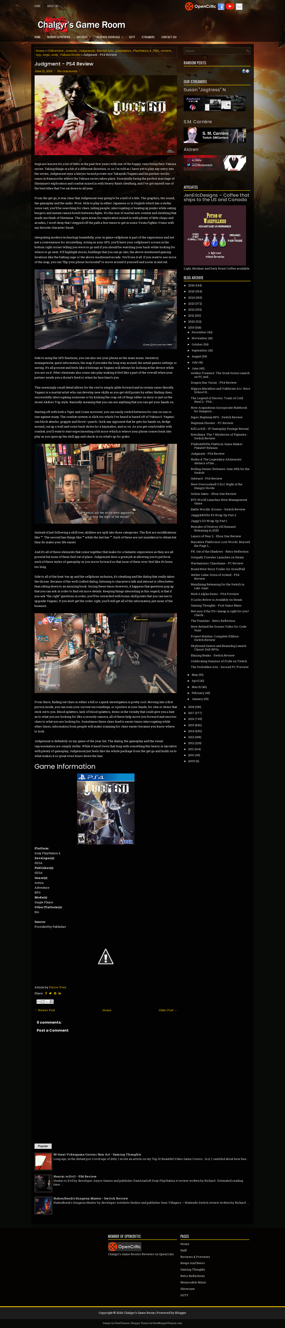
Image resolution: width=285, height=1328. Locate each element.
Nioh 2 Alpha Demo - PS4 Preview (215, 594)
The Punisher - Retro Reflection (213, 621)
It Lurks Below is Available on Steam (216, 600)
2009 (191, 761)
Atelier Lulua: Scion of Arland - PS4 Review (215, 577)
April (195, 681)
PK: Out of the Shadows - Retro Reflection (219, 551)
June (195, 368)
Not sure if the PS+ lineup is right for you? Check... (220, 613)
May (195, 675)
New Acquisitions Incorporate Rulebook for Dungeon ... (219, 409)
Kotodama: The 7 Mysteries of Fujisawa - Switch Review (219, 436)
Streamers (148, 37)
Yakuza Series (70, 55)
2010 (191, 755)
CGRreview (55, 51)
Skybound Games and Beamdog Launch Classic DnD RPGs (218, 648)
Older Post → (168, 1010)
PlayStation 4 (142, 51)
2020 (191, 321)
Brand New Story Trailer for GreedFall (218, 569)
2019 (191, 327)
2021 (191, 315)
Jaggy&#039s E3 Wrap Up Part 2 (213, 515)
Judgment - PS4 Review (64, 64)
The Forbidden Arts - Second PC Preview (220, 667)
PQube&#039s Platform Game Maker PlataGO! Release (217, 446)
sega (46, 55)
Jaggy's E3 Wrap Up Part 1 (209, 521)
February (198, 693)
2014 (191, 731)
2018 (191, 707)
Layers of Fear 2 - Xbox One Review (216, 536)
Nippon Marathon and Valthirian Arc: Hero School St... (220, 390)
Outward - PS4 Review (206, 478)
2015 (191, 725)
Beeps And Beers (192, 1263)
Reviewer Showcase (111, 35)
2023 (191, 303)
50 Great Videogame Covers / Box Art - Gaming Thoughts (97, 1154)
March (196, 687)
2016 (191, 719)
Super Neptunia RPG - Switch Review (217, 417)
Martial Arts (105, 51)
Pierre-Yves (57, 987)
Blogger (180, 1313)
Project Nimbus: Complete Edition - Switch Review (215, 638)
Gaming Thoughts (192, 1269)
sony (54, 55)
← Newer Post (45, 1010)
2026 (191, 285)
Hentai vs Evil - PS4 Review (75, 1176)
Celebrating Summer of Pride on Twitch (219, 661)
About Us (55, 5)
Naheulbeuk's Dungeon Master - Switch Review (90, 1198)
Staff (183, 1250)
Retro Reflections (192, 1276)
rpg (38, 55)
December (199, 332)
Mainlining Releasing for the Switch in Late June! (217, 586)
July (195, 362)
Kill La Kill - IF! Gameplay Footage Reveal (219, 429)
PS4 (156, 51)
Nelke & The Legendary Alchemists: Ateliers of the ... (216, 461)
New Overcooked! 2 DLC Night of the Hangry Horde (216, 486)
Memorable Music (193, 1282)
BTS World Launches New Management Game (219, 501)
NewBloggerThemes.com (167, 1323)
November (199, 338)
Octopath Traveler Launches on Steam (217, 557)
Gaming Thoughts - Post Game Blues (216, 605)
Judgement (87, 51)
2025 (191, 291)
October (197, 344)
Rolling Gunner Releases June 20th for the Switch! (220, 471)
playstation (123, 51)
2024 (191, 297)
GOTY (132, 37)
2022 (191, 309)
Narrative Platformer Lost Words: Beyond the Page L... (220, 544)
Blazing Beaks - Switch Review (213, 655)
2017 (191, 713)
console (71, 51)
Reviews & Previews (58, 37)
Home (38, 6)
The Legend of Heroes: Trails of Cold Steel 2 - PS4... (217, 400)
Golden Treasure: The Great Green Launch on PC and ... (220, 375)
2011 (191, 749)
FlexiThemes (122, 1323)
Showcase (187, 1289)
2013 (191, 737)
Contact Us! (169, 37)
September (200, 350)
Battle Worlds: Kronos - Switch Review (218, 509)
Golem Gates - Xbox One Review (213, 494)
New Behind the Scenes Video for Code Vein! (218, 628)
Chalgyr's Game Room (139, 1313)
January (197, 699)
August (196, 356)
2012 (191, 743)
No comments (67, 71)
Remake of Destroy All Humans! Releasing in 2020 (213, 528)
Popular (43, 1146)
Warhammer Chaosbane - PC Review (217, 563)
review (166, 51)
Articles (85, 35)
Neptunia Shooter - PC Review (212, 423)
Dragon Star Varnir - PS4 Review (214, 383)
